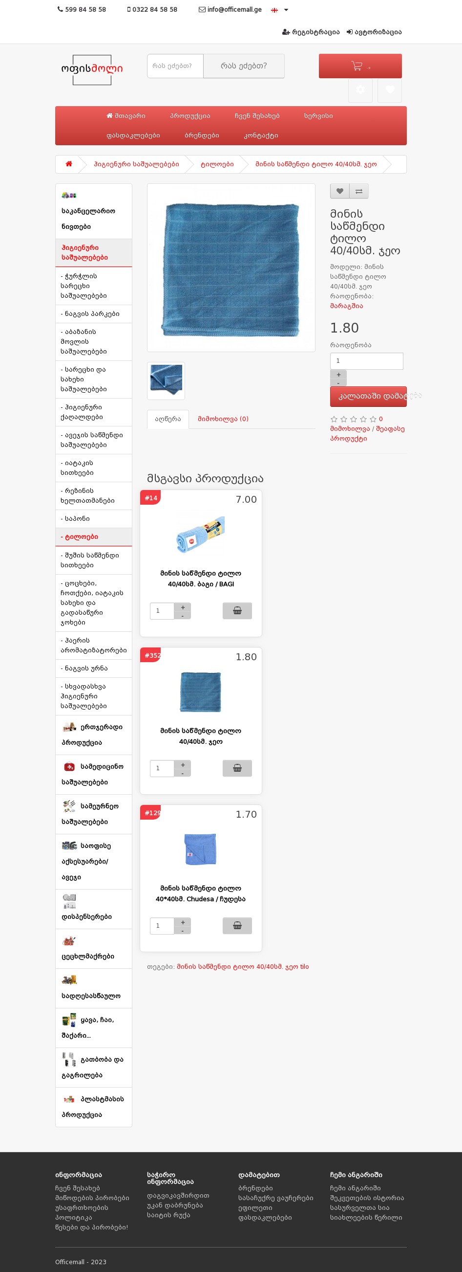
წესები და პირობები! (91, 1227)
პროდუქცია (190, 115)
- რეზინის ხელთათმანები (88, 496)
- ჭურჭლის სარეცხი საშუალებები (84, 286)
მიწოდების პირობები (92, 1198)
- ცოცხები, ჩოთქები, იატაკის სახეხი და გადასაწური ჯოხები (92, 603)
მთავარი (126, 115)
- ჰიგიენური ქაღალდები (82, 412)
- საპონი (75, 518)
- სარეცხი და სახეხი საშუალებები (84, 379)
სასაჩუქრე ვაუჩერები (276, 1198)
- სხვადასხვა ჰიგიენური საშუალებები (84, 696)
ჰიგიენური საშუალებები (136, 164)
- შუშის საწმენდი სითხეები (90, 560)
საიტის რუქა (168, 1215)
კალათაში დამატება (372, 396)
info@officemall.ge (230, 9)
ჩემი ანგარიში (355, 1188)
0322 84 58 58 (152, 9)
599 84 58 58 (82, 9)
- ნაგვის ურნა (84, 668)
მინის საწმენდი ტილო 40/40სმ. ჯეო (316, 164)
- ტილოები (79, 537)
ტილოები (217, 164)
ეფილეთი (255, 1208)
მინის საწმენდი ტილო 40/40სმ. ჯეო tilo (243, 966)
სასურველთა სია (360, 1208)
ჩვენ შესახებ (257, 115)
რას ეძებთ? (244, 66)
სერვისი (318, 115)
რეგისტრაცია (311, 32)
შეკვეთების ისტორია (367, 1198)
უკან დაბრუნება (175, 1205)
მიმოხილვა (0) (223, 419)
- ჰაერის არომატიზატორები (94, 645)
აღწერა (168, 419)
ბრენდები (202, 135)
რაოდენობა (351, 345)
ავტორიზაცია (374, 32)
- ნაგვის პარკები (90, 314)
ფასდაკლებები (133, 135)
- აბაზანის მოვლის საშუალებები (84, 342)
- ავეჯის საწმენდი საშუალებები (92, 440)
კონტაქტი (261, 135)
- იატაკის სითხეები (77, 468)
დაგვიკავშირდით (178, 1195)
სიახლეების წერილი (366, 1217)
